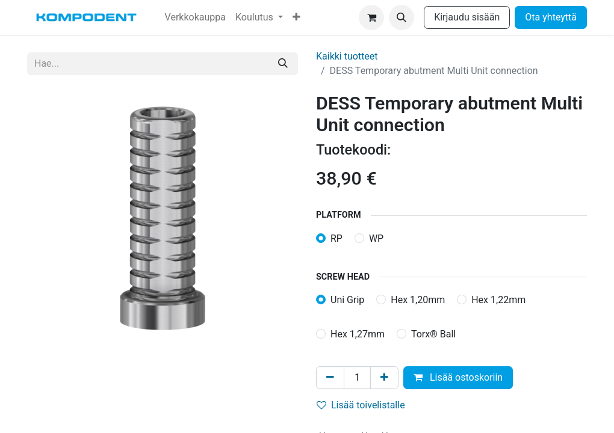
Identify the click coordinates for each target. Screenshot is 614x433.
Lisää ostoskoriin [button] (458, 377)
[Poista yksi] (330, 377)
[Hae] (283, 63)
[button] (401, 17)
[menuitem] (195, 17)
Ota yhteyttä (551, 17)
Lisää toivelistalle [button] (361, 405)
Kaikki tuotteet (347, 56)
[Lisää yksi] (384, 377)
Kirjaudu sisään (467, 17)
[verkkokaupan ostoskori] (371, 17)
